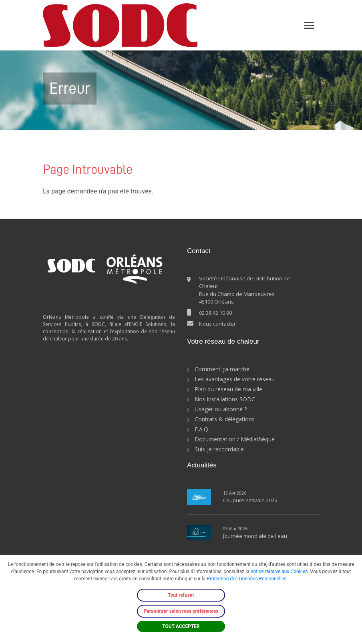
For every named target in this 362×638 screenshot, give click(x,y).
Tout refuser (181, 595)
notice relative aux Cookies (279, 571)
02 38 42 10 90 (215, 312)
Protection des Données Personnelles (246, 579)
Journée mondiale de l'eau (255, 535)
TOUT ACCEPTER (181, 626)
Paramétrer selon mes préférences (181, 611)
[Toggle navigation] (309, 25)
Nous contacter (217, 323)
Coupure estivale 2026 (250, 500)
